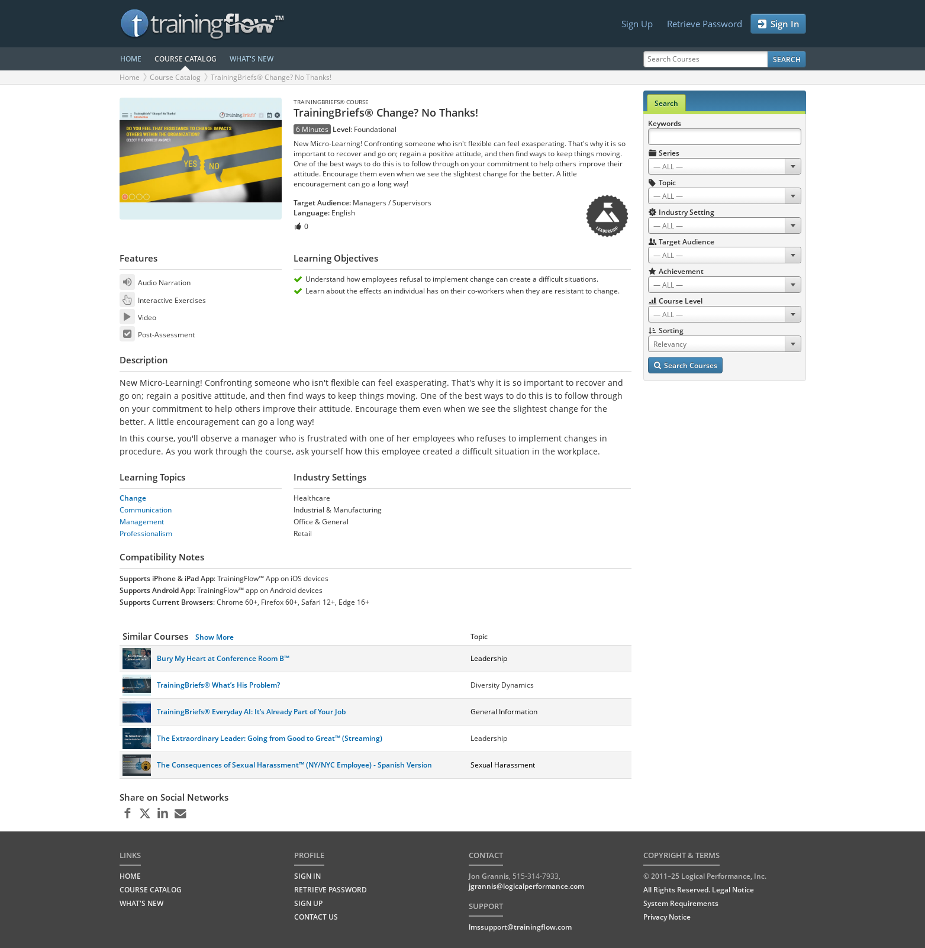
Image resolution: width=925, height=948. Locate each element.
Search (787, 59)
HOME (130, 59)
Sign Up (637, 24)
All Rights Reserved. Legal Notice (698, 890)
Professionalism (146, 533)
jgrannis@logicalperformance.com (526, 886)
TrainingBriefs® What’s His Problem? (218, 685)
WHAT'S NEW (251, 59)
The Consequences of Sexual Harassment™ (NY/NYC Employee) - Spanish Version (294, 765)
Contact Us (316, 917)
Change (133, 498)
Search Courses (685, 365)
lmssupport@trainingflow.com (520, 927)
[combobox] (725, 166)
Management (142, 522)
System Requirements (680, 903)
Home (130, 77)
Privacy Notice (667, 917)
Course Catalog (175, 77)
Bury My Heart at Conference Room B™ (223, 658)
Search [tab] (666, 103)
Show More (214, 637)
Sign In (778, 24)
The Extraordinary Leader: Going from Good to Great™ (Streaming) (269, 738)
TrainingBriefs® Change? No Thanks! (271, 77)
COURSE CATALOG (185, 59)
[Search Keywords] (724, 136)
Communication (146, 510)
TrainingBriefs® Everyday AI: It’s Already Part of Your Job (251, 712)
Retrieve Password (704, 24)
